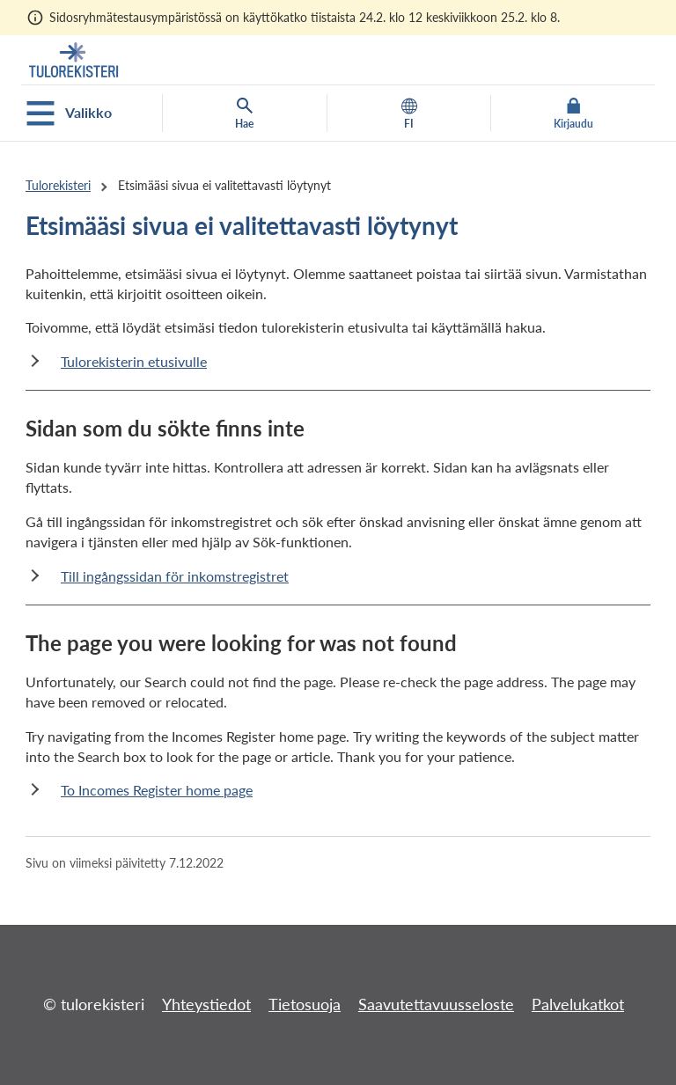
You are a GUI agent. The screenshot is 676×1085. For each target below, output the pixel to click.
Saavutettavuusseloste (436, 1004)
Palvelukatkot (578, 1004)
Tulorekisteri (58, 185)
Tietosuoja (304, 1004)
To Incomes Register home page (157, 789)
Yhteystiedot (206, 1004)
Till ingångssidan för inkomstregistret (175, 576)
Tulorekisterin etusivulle (134, 361)
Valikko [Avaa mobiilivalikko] (69, 113)
